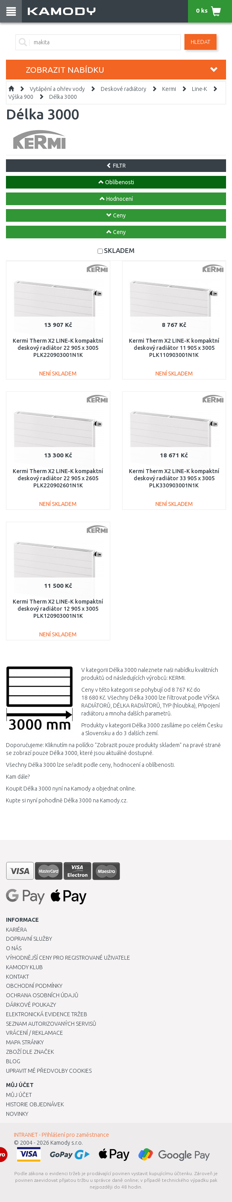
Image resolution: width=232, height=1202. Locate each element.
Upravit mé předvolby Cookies (49, 1071)
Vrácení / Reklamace (34, 1033)
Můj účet (19, 1095)
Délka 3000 (63, 97)
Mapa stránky (25, 1042)
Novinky (17, 1114)
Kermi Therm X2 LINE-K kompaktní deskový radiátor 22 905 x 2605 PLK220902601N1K (58, 478)
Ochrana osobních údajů (42, 995)
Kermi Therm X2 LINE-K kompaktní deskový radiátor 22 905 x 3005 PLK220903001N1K (58, 348)
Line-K (199, 89)
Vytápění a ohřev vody (57, 89)
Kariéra (16, 930)
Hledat (200, 42)
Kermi (169, 89)
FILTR (116, 165)
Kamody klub (24, 967)
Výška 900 (20, 97)
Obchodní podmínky (34, 986)
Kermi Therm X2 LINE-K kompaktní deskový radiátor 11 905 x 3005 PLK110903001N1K (174, 348)
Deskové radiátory (123, 89)
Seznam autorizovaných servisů (51, 1024)
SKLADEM (119, 250)
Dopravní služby (29, 939)
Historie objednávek (35, 1104)
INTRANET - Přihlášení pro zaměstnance (61, 1135)
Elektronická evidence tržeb (46, 1014)
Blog (13, 1061)
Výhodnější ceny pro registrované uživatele (68, 958)
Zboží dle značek (30, 1052)
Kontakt (17, 977)
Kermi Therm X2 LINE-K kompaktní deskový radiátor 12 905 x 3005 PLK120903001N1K (58, 608)
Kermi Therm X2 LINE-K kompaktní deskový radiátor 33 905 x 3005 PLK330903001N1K (174, 478)
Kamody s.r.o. (66, 1143)
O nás (13, 948)
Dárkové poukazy (31, 1005)
